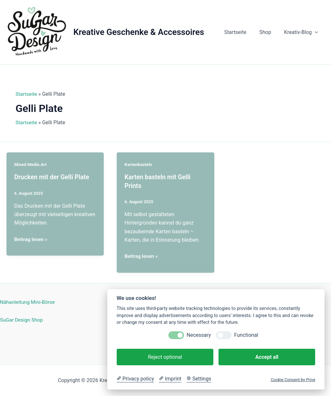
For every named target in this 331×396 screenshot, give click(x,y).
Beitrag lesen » (31, 239)
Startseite (241, 32)
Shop (269, 32)
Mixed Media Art (31, 164)
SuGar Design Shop (22, 319)
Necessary (199, 335)
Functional (246, 335)
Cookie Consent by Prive (293, 379)
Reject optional (165, 357)
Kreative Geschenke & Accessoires (138, 32)
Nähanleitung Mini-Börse (28, 302)
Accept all (266, 357)
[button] (316, 32)
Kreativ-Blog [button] (302, 32)
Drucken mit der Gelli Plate (52, 177)
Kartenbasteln (138, 164)
